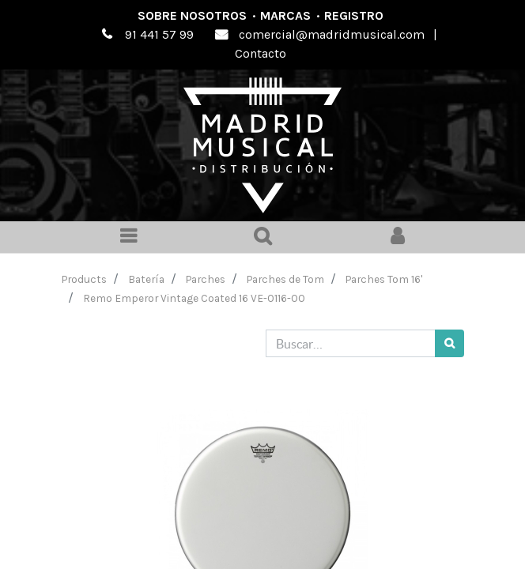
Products (84, 279)
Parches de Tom (285, 279)
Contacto (260, 53)
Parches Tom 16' (384, 279)
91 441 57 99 (159, 34)
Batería (146, 279)
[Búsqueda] (449, 343)
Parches (205, 279)
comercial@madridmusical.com (332, 34)
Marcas (285, 15)
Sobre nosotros (192, 15)
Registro (353, 15)
